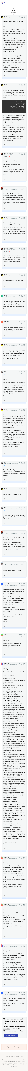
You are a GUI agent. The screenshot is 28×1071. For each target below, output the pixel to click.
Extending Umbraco (14, 14)
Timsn (5, 16)
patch (6, 436)
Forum (13, 10)
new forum (6, 1029)
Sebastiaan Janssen (8, 153)
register (15, 1047)
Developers (13, 12)
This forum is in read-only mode (13, 1019)
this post (13, 422)
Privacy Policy (19, 1056)
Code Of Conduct (9, 1056)
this (4, 92)
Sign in (9, 1047)
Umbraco (5, 1061)
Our (13, 8)
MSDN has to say (14, 257)
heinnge (5, 295)
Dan (5, 371)
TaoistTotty (6, 321)
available (21, 169)
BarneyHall (6, 583)
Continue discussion (11, 1035)
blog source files (9, 434)
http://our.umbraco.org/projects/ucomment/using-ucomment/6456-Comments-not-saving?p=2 (14, 921)
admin (8, 156)
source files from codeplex (18, 418)
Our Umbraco (8, 3)
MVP (7, 156)
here (23, 350)
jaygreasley (6, 634)
